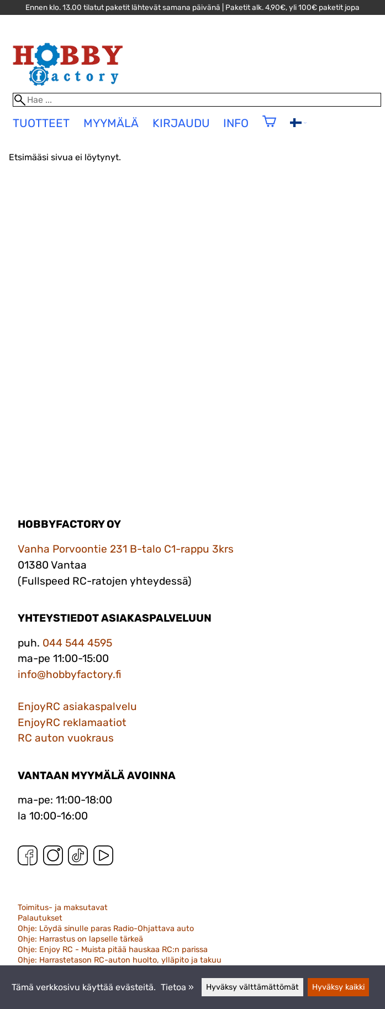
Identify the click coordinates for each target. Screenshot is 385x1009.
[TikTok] (78, 857)
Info (236, 123)
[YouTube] (103, 857)
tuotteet (41, 123)
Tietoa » (177, 987)
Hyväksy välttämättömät (252, 987)
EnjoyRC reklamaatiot (72, 722)
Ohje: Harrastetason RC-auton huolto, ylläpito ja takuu (119, 960)
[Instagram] (53, 857)
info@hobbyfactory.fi (70, 674)
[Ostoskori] (269, 128)
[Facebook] (28, 857)
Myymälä (111, 123)
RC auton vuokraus (66, 738)
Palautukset (40, 918)
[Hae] (197, 100)
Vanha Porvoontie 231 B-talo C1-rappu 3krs (126, 549)
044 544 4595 (77, 643)
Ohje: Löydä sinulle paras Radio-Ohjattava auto (106, 928)
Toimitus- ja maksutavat (63, 907)
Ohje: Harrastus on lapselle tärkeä (80, 939)
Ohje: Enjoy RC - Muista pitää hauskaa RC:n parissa (113, 949)
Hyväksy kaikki (338, 987)
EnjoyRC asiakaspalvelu (77, 706)
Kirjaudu (181, 123)
